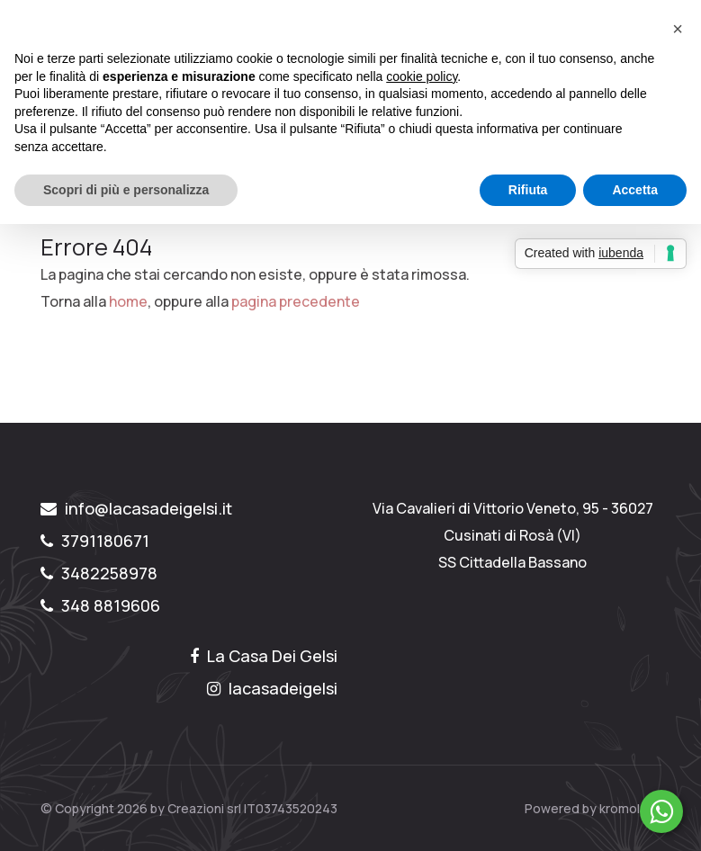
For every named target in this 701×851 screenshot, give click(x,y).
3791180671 (94, 540)
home (128, 301)
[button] (677, 28)
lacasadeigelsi (272, 688)
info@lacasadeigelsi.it (136, 508)
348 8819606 (100, 605)
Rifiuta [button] (528, 190)
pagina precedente (295, 301)
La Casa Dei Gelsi (263, 656)
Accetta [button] (635, 190)
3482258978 (98, 573)
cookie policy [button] (421, 76)
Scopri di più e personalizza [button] (126, 190)
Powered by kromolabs (593, 808)
